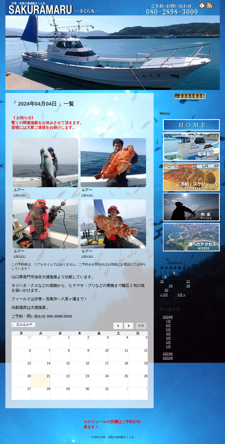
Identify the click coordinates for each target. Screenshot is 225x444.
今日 (141, 325)
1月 (168, 346)
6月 (168, 325)
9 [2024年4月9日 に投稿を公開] (165, 277)
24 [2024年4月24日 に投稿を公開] (171, 286)
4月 (168, 334)
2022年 (168, 358)
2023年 (168, 354)
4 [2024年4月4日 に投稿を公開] (174, 272)
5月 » (181, 295)
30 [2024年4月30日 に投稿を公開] (166, 290)
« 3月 (164, 295)
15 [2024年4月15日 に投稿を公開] (162, 281)
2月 (168, 342)
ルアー (19, 190)
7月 (168, 321)
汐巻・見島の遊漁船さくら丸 (28, 3)
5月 (168, 329)
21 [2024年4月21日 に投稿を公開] (188, 281)
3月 (168, 338)
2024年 (168, 317)
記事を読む (20, 195)
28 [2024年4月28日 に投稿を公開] (188, 286)
